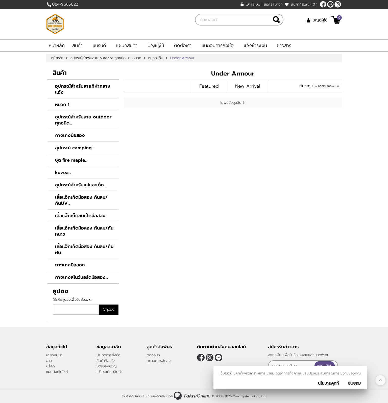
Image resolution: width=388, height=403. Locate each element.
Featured (209, 86)
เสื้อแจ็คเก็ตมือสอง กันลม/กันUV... (81, 200)
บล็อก (50, 366)
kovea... (63, 172)
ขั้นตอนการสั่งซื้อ (218, 45)
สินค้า (77, 45)
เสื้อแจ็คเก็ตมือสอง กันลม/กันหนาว (84, 231)
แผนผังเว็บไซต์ (57, 371)
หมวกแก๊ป (155, 58)
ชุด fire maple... (71, 160)
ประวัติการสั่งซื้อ (108, 355)
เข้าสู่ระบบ (253, 4)
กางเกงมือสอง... (71, 264)
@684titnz (330, 4)
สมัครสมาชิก (273, 4)
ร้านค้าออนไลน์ (131, 396)
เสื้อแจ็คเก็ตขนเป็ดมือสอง (80, 215)
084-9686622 (65, 4)
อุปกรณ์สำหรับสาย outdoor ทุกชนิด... (83, 120)
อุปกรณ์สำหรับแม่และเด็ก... (80, 184)
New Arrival (247, 86)
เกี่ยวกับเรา (54, 355)
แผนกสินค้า (126, 45)
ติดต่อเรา (182, 45)
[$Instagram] (337, 4)
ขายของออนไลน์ (156, 396)
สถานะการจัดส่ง (159, 360)
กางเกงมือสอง (70, 135)
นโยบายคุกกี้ (328, 383)
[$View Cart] (336, 20)
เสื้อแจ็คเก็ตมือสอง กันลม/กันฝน (84, 249)
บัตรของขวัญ (106, 366)
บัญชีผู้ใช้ (319, 20)
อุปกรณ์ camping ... (75, 147)
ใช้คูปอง (108, 309)
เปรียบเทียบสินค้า (109, 371)
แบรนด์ (99, 45)
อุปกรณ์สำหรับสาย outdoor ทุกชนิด (98, 58)
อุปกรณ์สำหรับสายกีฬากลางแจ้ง (82, 89)
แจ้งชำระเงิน (255, 45)
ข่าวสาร (284, 45)
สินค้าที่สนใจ (304, 4)
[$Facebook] (323, 4)
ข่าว (49, 360)
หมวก (137, 58)
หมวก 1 (62, 104)
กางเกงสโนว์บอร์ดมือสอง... (81, 277)
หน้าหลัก (57, 45)
